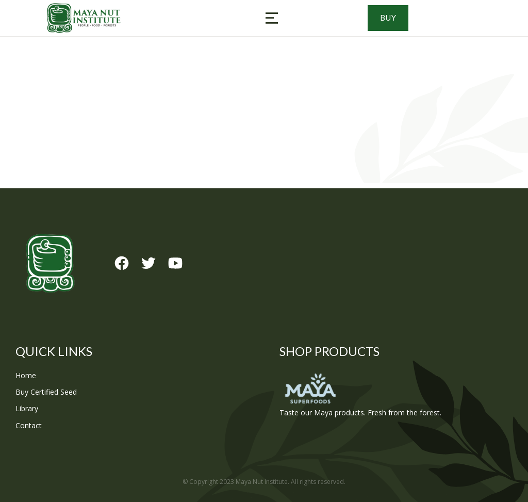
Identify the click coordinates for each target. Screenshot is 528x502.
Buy (403, 18)
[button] (271, 18)
